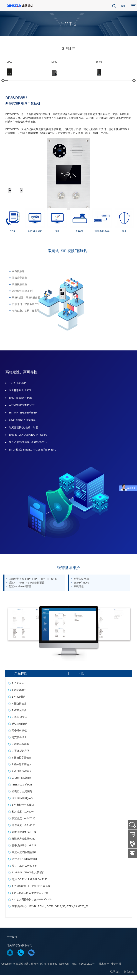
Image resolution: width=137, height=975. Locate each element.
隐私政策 (129, 971)
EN (123, 5)
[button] (3, 80)
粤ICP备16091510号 (83, 963)
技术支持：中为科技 (110, 963)
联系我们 (115, 971)
